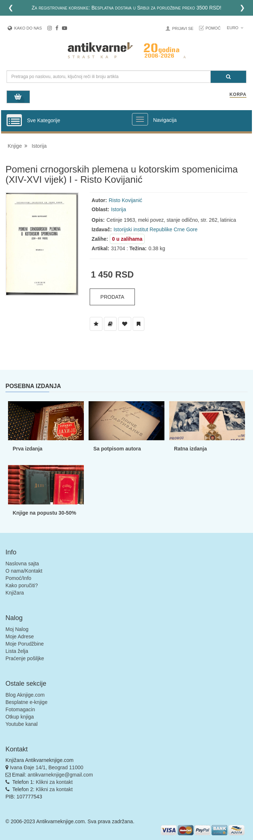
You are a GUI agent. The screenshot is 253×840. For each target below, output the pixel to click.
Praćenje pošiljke (24, 658)
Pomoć (213, 28)
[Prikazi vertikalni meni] (14, 120)
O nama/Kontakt (23, 571)
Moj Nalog (16, 629)
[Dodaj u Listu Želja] (96, 324)
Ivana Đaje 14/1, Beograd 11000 (46, 767)
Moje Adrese (19, 636)
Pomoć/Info (18, 578)
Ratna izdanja (190, 449)
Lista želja (16, 651)
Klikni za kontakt (54, 782)
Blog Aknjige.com (24, 695)
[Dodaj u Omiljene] (124, 324)
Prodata (112, 297)
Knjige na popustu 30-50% (44, 513)
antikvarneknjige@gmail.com (60, 775)
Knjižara (14, 593)
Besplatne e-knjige (26, 702)
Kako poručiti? (21, 585)
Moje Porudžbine (24, 644)
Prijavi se (182, 28)
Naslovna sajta (22, 563)
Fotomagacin (20, 709)
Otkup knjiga (19, 717)
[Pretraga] (228, 76)
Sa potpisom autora (117, 449)
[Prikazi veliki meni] (140, 119)
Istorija (39, 146)
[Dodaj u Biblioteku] (110, 324)
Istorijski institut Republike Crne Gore (155, 229)
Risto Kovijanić (125, 200)
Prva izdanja (28, 449)
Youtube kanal (21, 724)
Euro (235, 28)
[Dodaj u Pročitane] (138, 324)
